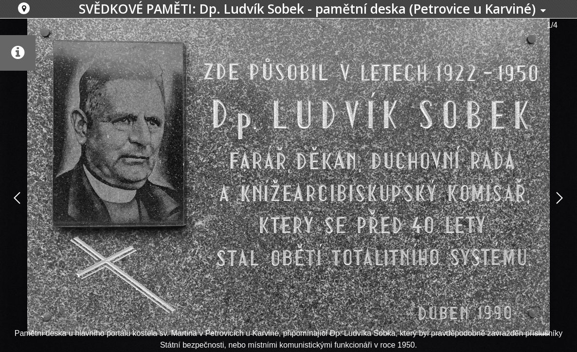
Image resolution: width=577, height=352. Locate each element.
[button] (24, 8)
